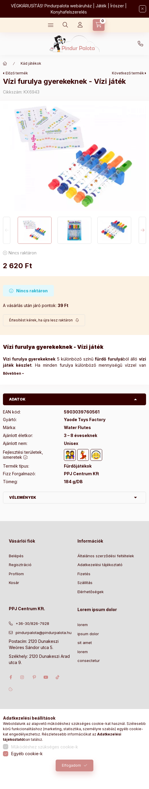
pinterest (34, 677)
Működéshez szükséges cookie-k (44, 746)
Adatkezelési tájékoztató (99, 564)
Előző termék (17, 73)
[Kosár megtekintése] (99, 25)
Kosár (14, 582)
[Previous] (6, 230)
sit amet (84, 642)
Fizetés (83, 573)
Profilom (16, 573)
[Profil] (80, 25)
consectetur (88, 660)
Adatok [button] (17, 399)
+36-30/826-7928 (140, 44)
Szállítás (84, 582)
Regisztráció (20, 564)
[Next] (142, 230)
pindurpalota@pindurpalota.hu (44, 632)
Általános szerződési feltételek (105, 555)
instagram (22, 677)
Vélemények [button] (22, 497)
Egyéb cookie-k (27, 753)
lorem (82, 624)
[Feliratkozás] (44, 320)
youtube (46, 677)
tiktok (58, 677)
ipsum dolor (88, 633)
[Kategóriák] (51, 25)
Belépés (16, 555)
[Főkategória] (5, 63)
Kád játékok (31, 63)
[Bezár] (142, 8)
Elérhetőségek (90, 591)
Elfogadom (71, 765)
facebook (10, 677)
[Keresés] (65, 25)
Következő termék (128, 73)
